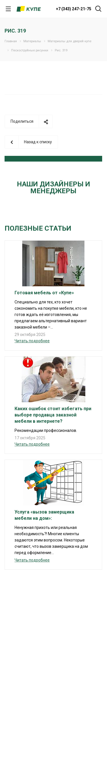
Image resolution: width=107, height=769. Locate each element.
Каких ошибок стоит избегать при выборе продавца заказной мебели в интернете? (53, 415)
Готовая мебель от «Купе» (44, 292)
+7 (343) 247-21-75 (73, 9)
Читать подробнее (32, 341)
